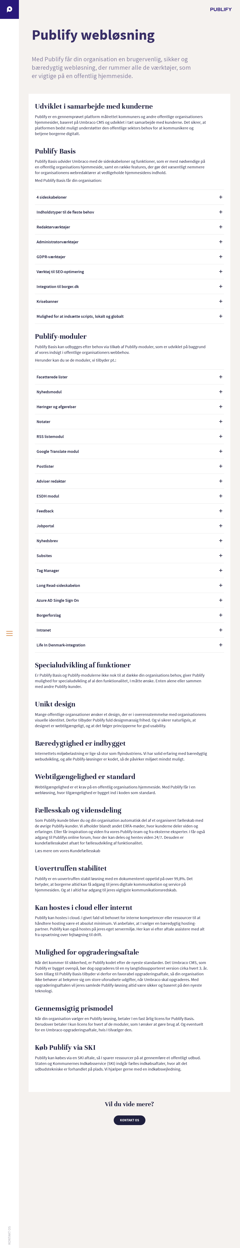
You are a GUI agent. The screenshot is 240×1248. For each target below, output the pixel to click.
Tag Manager (48, 570)
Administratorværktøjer (57, 242)
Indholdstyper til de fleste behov (65, 212)
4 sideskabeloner (52, 197)
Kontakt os (9, 1235)
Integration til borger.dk (58, 286)
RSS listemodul (50, 436)
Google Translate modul (58, 451)
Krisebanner (47, 301)
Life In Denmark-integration (61, 645)
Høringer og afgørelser (56, 406)
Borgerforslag (49, 615)
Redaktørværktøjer (53, 227)
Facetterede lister (52, 377)
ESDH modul (48, 496)
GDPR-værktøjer (51, 256)
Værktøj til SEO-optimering (60, 271)
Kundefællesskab (85, 850)
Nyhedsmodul (49, 392)
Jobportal (45, 526)
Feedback (45, 511)
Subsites (44, 555)
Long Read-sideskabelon (58, 585)
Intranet (44, 630)
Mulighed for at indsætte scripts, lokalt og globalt (80, 316)
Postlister (45, 466)
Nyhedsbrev (47, 540)
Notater (43, 421)
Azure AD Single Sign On (58, 600)
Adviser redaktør (51, 481)
